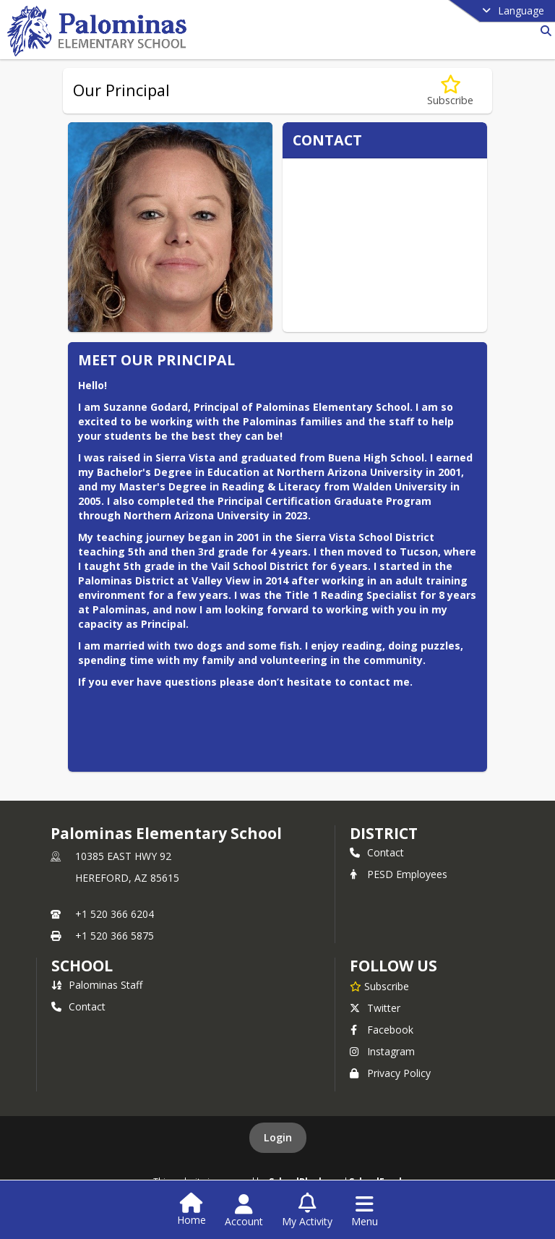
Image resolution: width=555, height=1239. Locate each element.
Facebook (381, 1029)
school (82, 965)
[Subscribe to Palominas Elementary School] (379, 986)
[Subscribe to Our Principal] (450, 91)
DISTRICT (384, 833)
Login (278, 1137)
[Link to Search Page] (543, 31)
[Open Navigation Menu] (364, 1211)
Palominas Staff (96, 985)
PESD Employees (398, 874)
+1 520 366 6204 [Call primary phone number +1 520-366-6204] (114, 914)
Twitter (375, 1008)
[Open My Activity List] (307, 1211)
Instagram (382, 1051)
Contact (377, 852)
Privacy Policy (390, 1073)
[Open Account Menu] (244, 1211)
